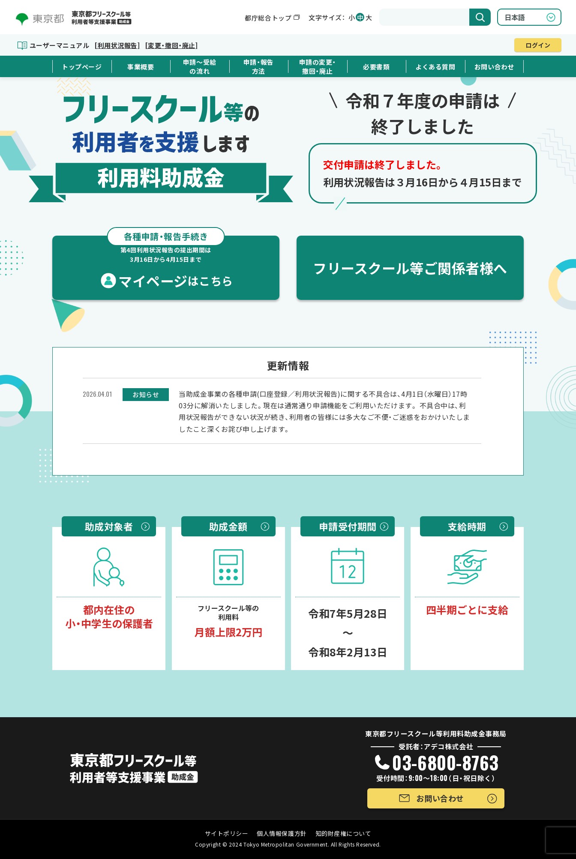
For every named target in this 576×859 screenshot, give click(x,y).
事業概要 (140, 66)
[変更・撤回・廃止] (171, 45)
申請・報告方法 (258, 66)
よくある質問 (435, 66)
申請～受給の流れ (199, 66)
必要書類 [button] (376, 66)
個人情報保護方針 (281, 833)
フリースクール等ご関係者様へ (410, 268)
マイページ (165, 263)
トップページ (82, 66)
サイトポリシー (227, 833)
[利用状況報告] (117, 45)
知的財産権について (343, 833)
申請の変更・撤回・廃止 (317, 66)
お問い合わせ (494, 66)
